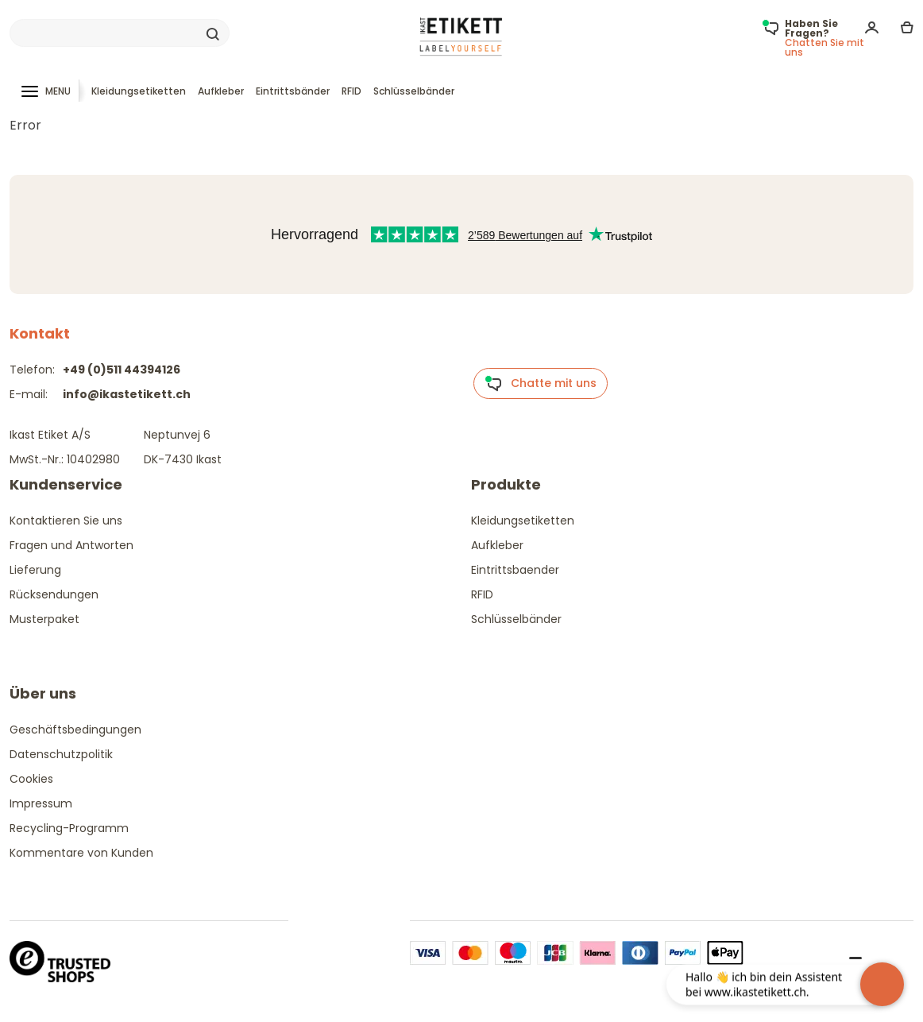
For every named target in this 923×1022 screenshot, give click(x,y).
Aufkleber (221, 91)
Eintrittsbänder (293, 91)
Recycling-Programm (69, 828)
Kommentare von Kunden (81, 853)
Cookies (31, 779)
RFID (351, 91)
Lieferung (35, 570)
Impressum (41, 803)
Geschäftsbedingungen (75, 729)
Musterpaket (44, 619)
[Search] (120, 33)
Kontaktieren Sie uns (66, 520)
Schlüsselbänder (413, 91)
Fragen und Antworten (71, 545)
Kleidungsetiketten (138, 91)
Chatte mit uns (541, 384)
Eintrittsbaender (515, 570)
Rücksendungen (54, 594)
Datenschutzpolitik (61, 754)
